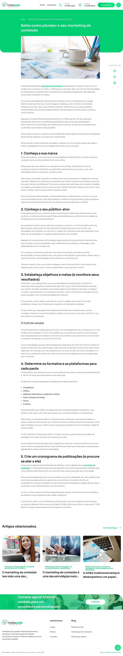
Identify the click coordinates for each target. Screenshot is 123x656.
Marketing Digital (78, 637)
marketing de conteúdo (51, 86)
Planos (42, 5)
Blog (23, 19)
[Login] (118, 5)
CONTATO (95, 602)
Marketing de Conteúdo (81, 632)
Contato (53, 637)
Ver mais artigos (110, 528)
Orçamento (51, 5)
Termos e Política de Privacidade (110, 652)
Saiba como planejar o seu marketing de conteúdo (51, 19)
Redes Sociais (77, 627)
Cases (52, 627)
